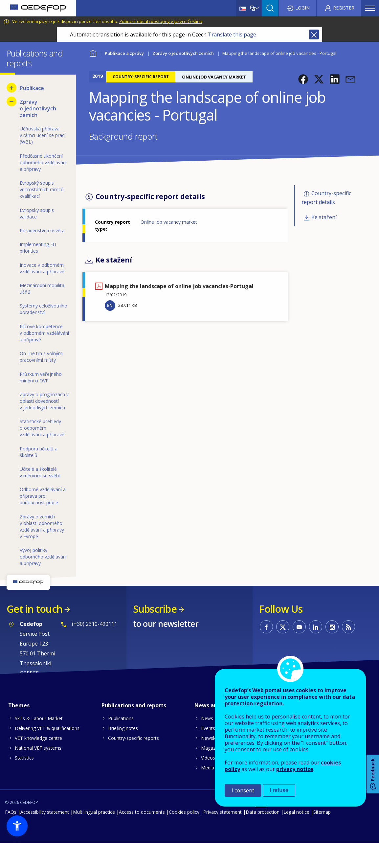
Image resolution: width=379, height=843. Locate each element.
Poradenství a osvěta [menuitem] (42, 230)
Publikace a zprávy (124, 53)
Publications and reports (133, 705)
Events (208, 728)
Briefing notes (123, 728)
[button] (303, 79)
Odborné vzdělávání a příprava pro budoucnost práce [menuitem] (43, 496)
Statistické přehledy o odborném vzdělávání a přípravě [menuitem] (42, 428)
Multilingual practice (94, 812)
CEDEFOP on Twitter (282, 626)
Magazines (212, 748)
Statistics (24, 758)
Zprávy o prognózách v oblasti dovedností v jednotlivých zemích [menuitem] (44, 401)
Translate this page (232, 34)
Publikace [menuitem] (32, 88)
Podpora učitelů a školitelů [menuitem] (38, 451)
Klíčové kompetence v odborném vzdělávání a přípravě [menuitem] (44, 333)
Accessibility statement (44, 812)
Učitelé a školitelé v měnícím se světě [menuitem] (40, 472)
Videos (208, 758)
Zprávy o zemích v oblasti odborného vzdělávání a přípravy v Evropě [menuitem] (42, 526)
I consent (243, 790)
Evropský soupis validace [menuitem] (37, 213)
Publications (121, 718)
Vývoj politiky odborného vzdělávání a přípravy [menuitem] (43, 556)
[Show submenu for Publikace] (11, 88)
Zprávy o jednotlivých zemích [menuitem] (38, 108)
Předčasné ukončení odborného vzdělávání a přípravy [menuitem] (43, 162)
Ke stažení (324, 217)
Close (314, 34)
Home (93, 52)
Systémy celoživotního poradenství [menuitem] (43, 309)
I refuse (279, 790)
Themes (19, 705)
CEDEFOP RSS (348, 626)
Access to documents (142, 812)
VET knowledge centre (38, 738)
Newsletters (214, 738)
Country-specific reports (133, 738)
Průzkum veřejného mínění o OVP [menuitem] (41, 377)
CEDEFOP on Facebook (266, 626)
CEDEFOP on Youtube (299, 626)
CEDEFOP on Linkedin (315, 626)
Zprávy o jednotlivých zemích (183, 53)
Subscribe (155, 609)
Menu (370, 8)
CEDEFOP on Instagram (332, 626)
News (207, 718)
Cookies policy (184, 812)
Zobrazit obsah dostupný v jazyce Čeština (160, 21)
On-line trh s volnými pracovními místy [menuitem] (41, 356)
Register (343, 8)
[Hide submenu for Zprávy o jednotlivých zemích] (11, 101)
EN (110, 305)
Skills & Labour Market (39, 718)
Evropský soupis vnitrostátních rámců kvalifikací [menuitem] (42, 189)
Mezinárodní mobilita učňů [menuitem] (42, 288)
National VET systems (38, 748)
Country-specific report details (326, 198)
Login (302, 8)
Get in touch (34, 609)
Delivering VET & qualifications (47, 728)
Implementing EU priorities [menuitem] (38, 247)
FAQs (10, 812)
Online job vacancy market (169, 222)
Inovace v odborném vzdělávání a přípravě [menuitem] (42, 268)
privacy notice (294, 769)
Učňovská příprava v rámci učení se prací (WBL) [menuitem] (42, 135)
